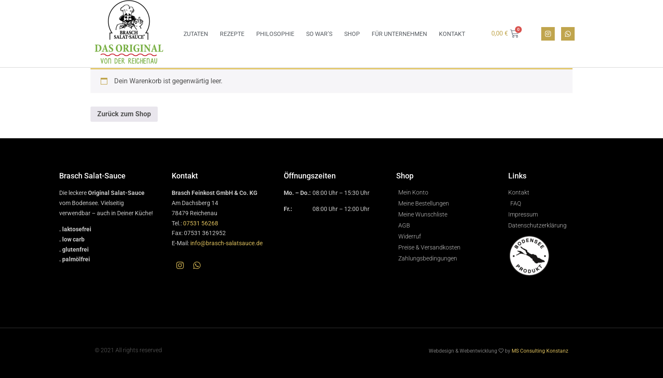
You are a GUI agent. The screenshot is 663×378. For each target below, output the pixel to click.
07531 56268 (200, 223)
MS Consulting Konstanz (540, 351)
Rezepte (232, 33)
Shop (352, 33)
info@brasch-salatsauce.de (226, 243)
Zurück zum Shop (124, 114)
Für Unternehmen (399, 33)
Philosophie (275, 33)
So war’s (319, 33)
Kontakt (452, 33)
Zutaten (196, 33)
